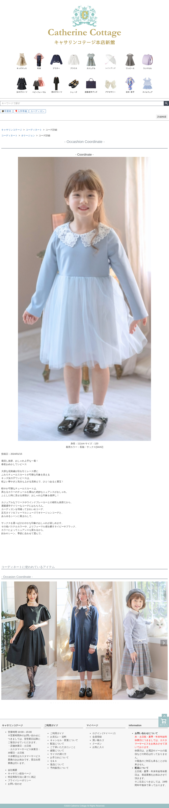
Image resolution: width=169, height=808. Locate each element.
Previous (5, 643)
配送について (57, 743)
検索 (166, 103)
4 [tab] (58, 703)
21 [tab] (97, 703)
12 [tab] (76, 703)
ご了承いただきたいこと (63, 747)
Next (163, 643)
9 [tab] (69, 703)
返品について (57, 764)
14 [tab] (81, 703)
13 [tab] (79, 703)
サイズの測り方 (58, 754)
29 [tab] (116, 703)
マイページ (92, 725)
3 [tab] (56, 703)
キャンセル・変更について (64, 740)
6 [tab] (63, 703)
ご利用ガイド (51, 725)
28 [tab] (113, 703)
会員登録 (97, 736)
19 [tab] (93, 703)
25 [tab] (106, 703)
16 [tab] (86, 703)
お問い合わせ (15, 783)
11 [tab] (74, 703)
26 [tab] (109, 703)
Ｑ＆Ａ (53, 761)
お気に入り (98, 747)
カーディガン (37, 111)
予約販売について (59, 768)
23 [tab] (102, 703)
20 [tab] (95, 703)
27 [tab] (111, 703)
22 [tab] (100, 703)
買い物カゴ (98, 740)
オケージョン (28, 135)
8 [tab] (67, 703)
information (135, 725)
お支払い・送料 (58, 736)
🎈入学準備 (21, 111)
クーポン (97, 743)
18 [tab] (90, 703)
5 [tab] (60, 703)
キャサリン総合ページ (19, 773)
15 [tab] (83, 703)
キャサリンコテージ (11, 129)
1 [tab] (51, 703)
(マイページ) (108, 733)
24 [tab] (104, 703)
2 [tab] (53, 703)
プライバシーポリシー (19, 780)
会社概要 (12, 770)
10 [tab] (72, 703)
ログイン (97, 733)
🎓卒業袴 (6, 111)
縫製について (57, 750)
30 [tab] (118, 703)
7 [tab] (65, 703)
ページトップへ (164, 716)
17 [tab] (88, 703)
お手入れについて (59, 757)
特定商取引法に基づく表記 (22, 777)
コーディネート (34, 129)
